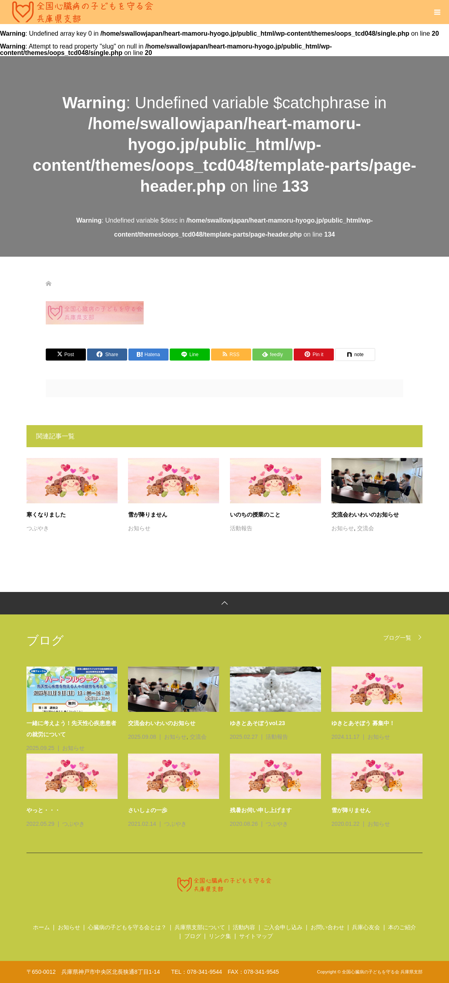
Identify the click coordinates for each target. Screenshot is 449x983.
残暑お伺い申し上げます (261, 810)
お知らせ (139, 528)
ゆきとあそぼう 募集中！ (363, 723)
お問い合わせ (327, 927)
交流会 (365, 528)
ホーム (41, 927)
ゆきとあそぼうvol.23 (257, 723)
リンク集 (220, 936)
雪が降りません (147, 514)
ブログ (192, 936)
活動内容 (244, 927)
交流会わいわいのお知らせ (365, 514)
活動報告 (241, 528)
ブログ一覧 (397, 637)
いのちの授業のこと (255, 514)
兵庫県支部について (200, 927)
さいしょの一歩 (147, 810)
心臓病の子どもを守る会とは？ (127, 927)
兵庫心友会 (366, 927)
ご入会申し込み (283, 927)
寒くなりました (46, 514)
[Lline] (190, 355)
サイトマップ (256, 936)
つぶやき (37, 528)
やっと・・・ (43, 810)
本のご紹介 (402, 927)
